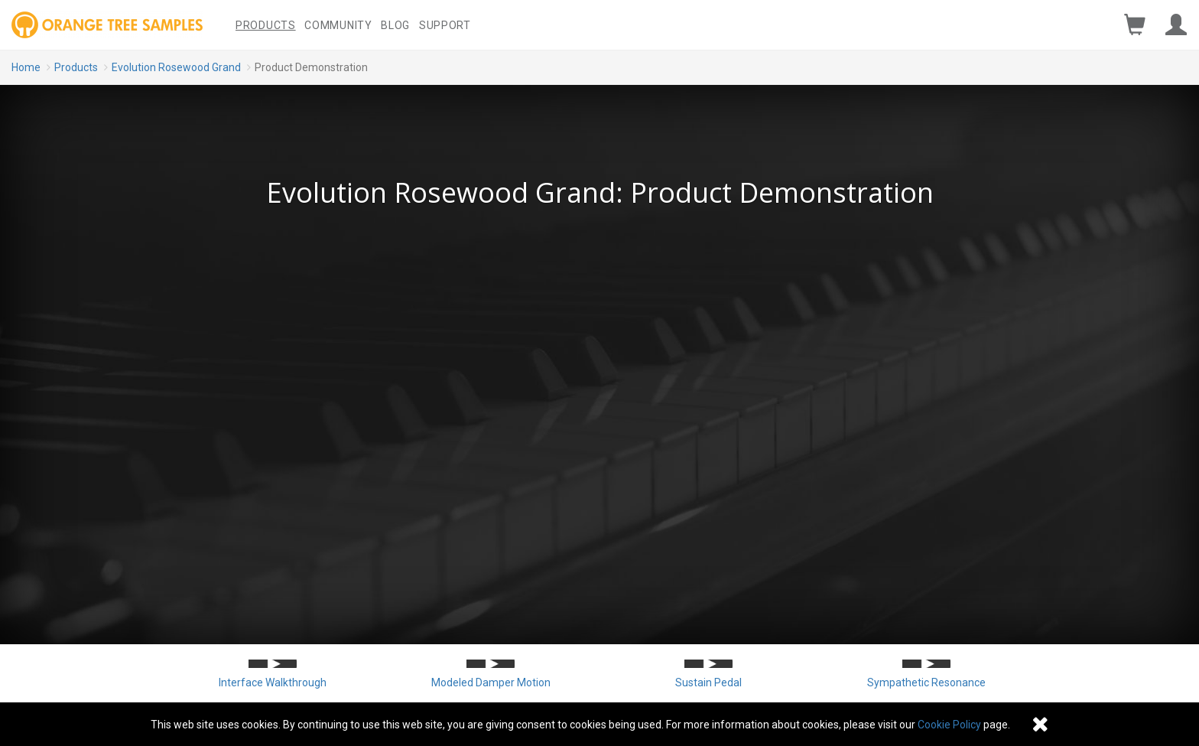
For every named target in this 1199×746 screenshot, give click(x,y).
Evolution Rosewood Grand (176, 67)
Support (445, 25)
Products (266, 25)
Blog (395, 25)
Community (338, 25)
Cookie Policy (949, 724)
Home (26, 67)
